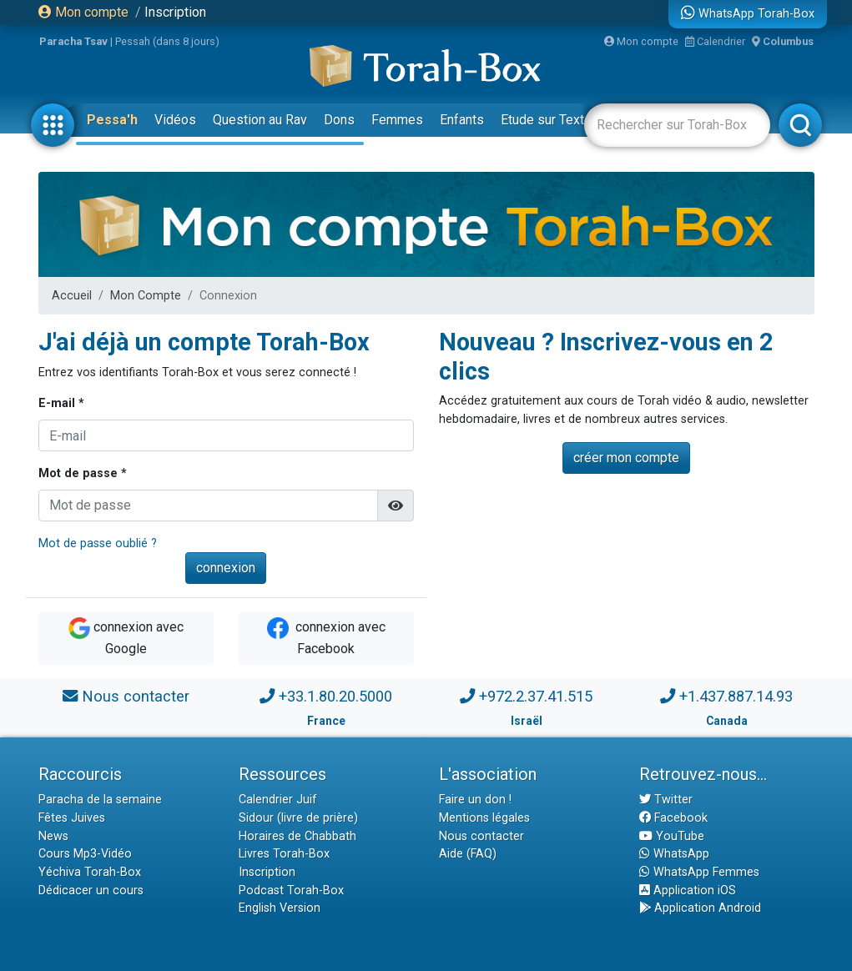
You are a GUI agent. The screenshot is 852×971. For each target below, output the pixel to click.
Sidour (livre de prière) (298, 818)
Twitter (666, 799)
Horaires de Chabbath (297, 836)
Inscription (175, 12)
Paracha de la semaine (100, 799)
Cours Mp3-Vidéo (85, 854)
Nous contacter (135, 696)
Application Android (700, 908)
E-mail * (61, 403)
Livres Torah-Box (284, 854)
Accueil (72, 296)
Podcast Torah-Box (291, 890)
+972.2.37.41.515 (535, 696)
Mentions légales (484, 818)
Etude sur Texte (546, 120)
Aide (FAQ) (468, 854)
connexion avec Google (126, 637)
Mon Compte (145, 296)
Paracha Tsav (73, 41)
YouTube (671, 836)
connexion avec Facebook (326, 637)
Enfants (462, 120)
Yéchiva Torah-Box (89, 872)
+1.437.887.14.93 (736, 696)
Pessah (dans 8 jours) (167, 41)
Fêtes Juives (71, 818)
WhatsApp (674, 854)
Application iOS (687, 890)
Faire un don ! (475, 799)
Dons (339, 120)
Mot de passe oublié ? (97, 543)
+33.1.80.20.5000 (335, 696)
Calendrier (715, 41)
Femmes (397, 120)
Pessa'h (112, 120)
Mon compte (83, 12)
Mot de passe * (82, 473)
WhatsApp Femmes (699, 872)
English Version (279, 908)
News (53, 836)
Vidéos (175, 120)
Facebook (673, 818)
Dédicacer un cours (91, 890)
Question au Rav (260, 120)
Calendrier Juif (278, 799)
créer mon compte (626, 457)
